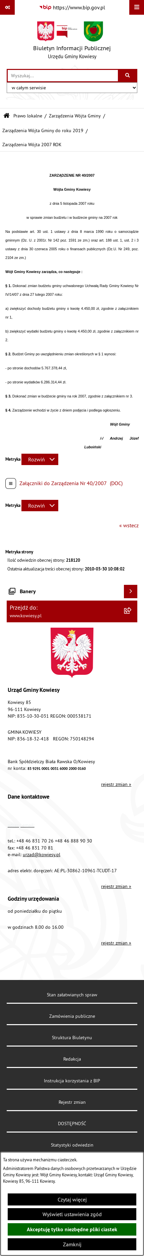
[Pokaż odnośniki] (7, 7)
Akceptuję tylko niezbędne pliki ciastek (72, 1229)
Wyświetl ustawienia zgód (72, 1214)
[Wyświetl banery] (130, 591)
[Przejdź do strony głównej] (72, 41)
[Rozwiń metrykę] (39, 459)
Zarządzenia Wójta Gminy (75, 116)
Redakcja (72, 1059)
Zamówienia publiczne (72, 1016)
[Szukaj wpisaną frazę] (128, 75)
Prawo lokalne (27, 116)
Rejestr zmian (72, 1102)
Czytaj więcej (72, 1199)
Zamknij (72, 1244)
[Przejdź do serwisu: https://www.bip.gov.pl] (72, 7)
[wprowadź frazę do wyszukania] (63, 75)
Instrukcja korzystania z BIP (72, 1081)
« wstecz (129, 525)
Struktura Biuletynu (72, 1038)
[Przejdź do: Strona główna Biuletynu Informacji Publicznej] (6, 116)
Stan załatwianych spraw (72, 995)
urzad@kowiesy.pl (41, 854)
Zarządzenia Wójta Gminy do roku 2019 (42, 130)
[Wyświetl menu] (136, 7)
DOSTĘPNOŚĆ (72, 1123)
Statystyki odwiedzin (72, 1145)
